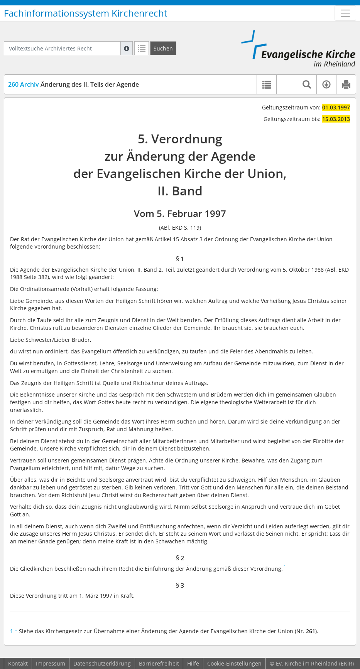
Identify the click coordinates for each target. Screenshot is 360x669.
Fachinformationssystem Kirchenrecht (85, 13)
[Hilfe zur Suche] (126, 48)
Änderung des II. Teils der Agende (73, 84)
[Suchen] (163, 48)
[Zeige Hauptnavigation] (345, 13)
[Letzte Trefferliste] (141, 48)
